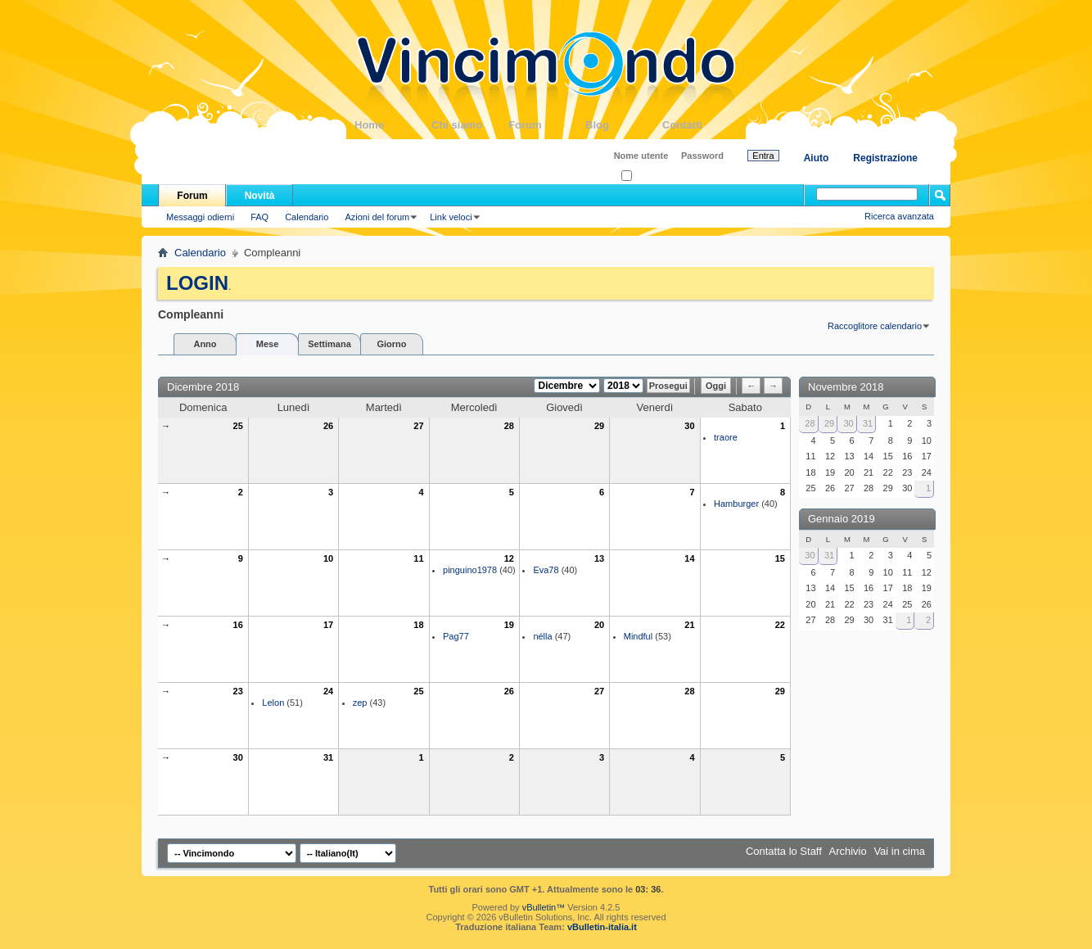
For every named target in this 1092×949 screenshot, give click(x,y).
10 (328, 558)
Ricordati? (646, 176)
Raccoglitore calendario (875, 326)
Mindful (638, 636)
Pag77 (456, 636)
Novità (260, 195)
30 (689, 426)
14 (689, 558)
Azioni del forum (377, 217)
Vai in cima (899, 851)
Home (392, 125)
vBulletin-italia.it (602, 927)
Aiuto (816, 158)
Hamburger (736, 503)
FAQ (259, 217)
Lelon (273, 702)
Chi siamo (469, 125)
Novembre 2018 (846, 387)
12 (509, 558)
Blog (623, 125)
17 (328, 625)
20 (599, 625)
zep (360, 702)
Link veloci (451, 217)
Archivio (848, 851)
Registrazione (885, 158)
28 (509, 426)
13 (599, 558)
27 (418, 426)
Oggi (716, 386)
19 (509, 625)
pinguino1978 (470, 570)
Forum (546, 125)
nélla (542, 636)
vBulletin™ (544, 907)
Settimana (329, 344)
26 (328, 426)
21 (689, 625)
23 (238, 691)
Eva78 (545, 570)
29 (599, 426)
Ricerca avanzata (899, 216)
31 (328, 757)
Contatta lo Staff (784, 851)
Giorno (391, 344)
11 (418, 558)
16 (238, 625)
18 (418, 625)
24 (328, 691)
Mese (267, 344)
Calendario (306, 217)
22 (780, 625)
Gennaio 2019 (841, 519)
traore (726, 437)
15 (780, 558)
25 (238, 426)
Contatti (700, 125)
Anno (204, 344)
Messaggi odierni (200, 217)
